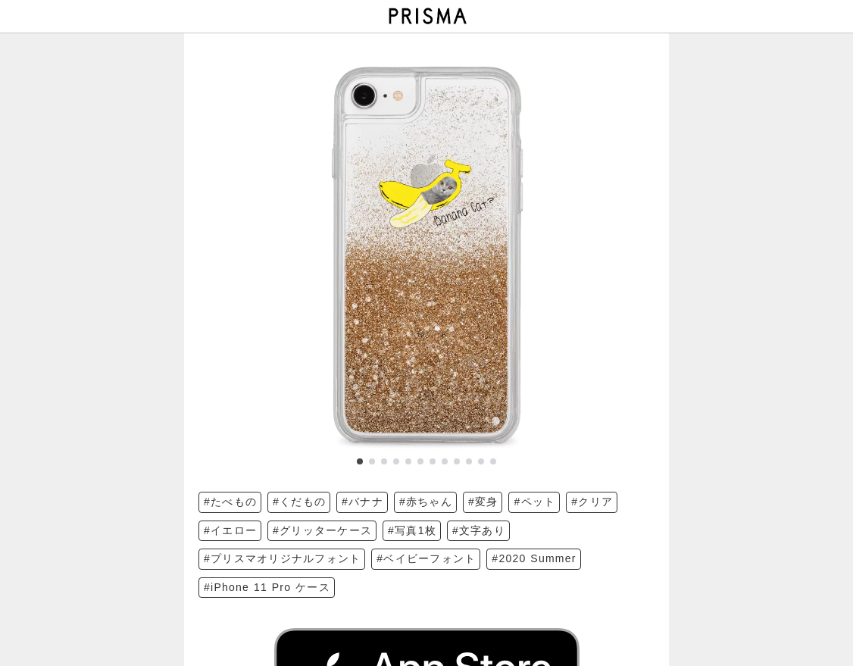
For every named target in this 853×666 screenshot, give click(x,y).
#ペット (534, 502)
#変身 (483, 502)
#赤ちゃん (425, 502)
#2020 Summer (534, 558)
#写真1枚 (412, 530)
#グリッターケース (322, 530)
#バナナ (362, 502)
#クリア (592, 502)
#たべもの (230, 502)
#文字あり (478, 530)
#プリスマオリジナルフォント (282, 558)
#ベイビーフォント (426, 558)
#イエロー (230, 530)
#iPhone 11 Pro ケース (267, 587)
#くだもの (299, 502)
